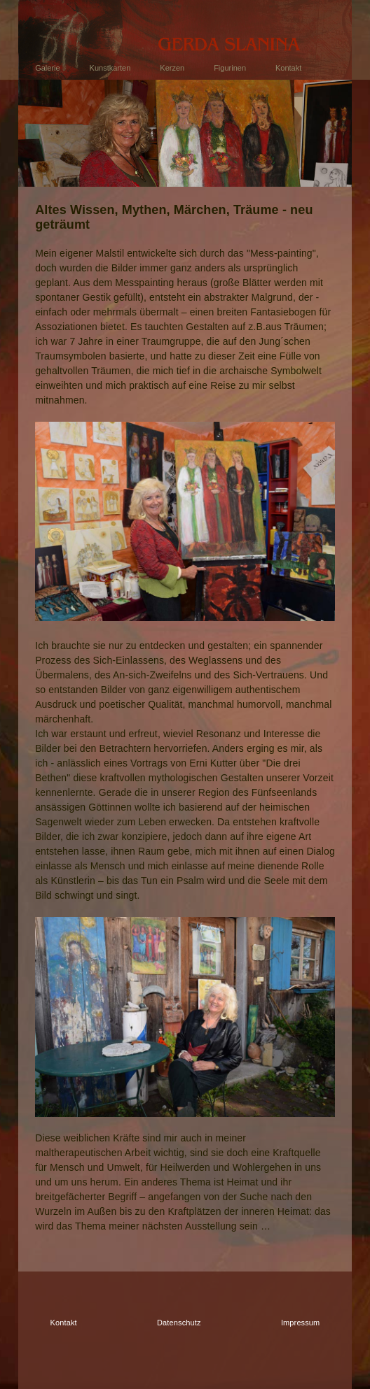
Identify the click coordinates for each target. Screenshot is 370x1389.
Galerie (47, 68)
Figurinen (230, 68)
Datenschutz (179, 1322)
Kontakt (288, 68)
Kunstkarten (110, 68)
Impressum (300, 1322)
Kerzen (172, 68)
